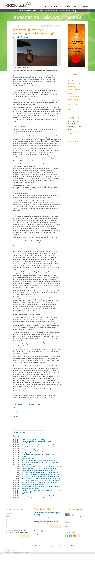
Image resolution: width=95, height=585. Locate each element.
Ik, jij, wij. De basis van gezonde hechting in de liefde (39, 460)
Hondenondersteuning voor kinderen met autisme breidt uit (40, 476)
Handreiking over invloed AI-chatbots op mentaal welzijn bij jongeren (44, 472)
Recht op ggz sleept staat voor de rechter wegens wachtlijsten (42, 480)
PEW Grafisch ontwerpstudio (24, 552)
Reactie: (15, 416)
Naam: (15, 407)
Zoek (69, 109)
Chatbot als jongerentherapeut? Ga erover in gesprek (39, 455)
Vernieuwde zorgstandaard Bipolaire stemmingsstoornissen (41, 470)
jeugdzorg (76, 90)
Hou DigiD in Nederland (29, 453)
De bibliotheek (26, 464)
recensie (71, 96)
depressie (72, 86)
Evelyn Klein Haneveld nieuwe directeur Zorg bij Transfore (40, 447)
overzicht (16, 26)
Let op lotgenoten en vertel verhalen (33, 484)
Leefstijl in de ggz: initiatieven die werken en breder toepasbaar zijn (43, 478)
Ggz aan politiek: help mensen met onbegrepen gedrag (39, 482)
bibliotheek (71, 83)
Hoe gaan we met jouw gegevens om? (45, 534)
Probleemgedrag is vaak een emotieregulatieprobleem (39, 496)
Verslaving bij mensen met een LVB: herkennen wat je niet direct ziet (44, 490)
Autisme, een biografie (29, 459)
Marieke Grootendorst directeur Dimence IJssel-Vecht (39, 468)
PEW (72, 546)
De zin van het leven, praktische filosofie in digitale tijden (40, 498)
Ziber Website (12, 552)
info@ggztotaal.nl (73, 133)
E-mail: (15, 412)
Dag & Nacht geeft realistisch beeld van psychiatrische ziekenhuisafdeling (45, 462)
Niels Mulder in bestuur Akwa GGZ (33, 439)
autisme (71, 80)
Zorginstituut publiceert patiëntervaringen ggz (36, 441)
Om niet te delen (27, 492)
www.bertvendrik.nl (48, 391)
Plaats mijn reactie (19, 432)
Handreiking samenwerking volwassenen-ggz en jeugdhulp (41, 474)
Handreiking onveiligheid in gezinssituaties (35, 449)
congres (77, 83)
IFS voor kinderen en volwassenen (33, 494)
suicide (77, 96)
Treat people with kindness (30, 488)
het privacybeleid (47, 523)
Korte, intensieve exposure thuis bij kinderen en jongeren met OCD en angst (46, 466)
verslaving (73, 99)
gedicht (70, 90)
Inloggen (7, 552)
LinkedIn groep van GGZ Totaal (44, 397)
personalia (72, 93)
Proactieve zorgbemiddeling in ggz (33, 451)
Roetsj (24, 457)
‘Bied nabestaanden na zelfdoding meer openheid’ (38, 445)
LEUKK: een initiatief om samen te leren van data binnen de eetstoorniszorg (46, 486)
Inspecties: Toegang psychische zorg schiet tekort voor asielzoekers (43, 443)
